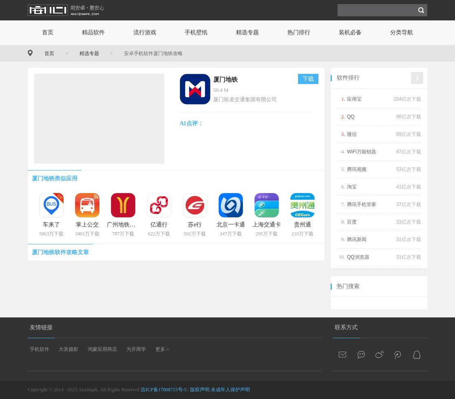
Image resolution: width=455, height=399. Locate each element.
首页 (47, 32)
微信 (352, 134)
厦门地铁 (225, 79)
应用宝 (354, 99)
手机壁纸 (196, 32)
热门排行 (298, 32)
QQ (351, 117)
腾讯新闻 (357, 239)
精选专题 (247, 32)
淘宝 (352, 187)
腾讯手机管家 (361, 204)
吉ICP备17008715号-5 (164, 389)
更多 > (162, 349)
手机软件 (39, 349)
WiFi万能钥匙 (361, 152)
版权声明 (200, 389)
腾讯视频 (357, 169)
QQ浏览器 (358, 257)
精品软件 (93, 32)
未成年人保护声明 (230, 389)
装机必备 (350, 32)
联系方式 (346, 327)
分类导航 (401, 32)
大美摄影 (68, 349)
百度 (352, 222)
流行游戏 (144, 32)
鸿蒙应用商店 (102, 349)
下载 (308, 79)
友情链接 (41, 327)
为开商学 (136, 349)
